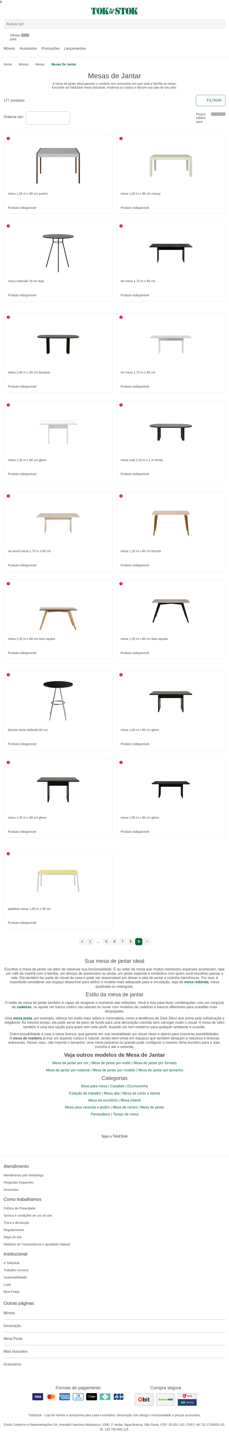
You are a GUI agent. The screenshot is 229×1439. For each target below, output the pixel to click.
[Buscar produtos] (114, 24)
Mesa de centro (125, 1107)
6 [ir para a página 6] (115, 941)
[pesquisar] (220, 24)
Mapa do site (13, 1237)
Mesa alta (111, 1093)
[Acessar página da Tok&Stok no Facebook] (95, 1145)
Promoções (51, 48)
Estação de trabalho (85, 1093)
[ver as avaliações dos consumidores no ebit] (144, 1399)
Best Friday (12, 1292)
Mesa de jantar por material (68, 1070)
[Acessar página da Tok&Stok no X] (133, 1145)
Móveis (9, 48)
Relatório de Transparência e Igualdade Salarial (37, 1244)
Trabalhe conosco (16, 1270)
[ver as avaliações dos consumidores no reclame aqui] (165, 1399)
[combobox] (48, 118)
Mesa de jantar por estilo (110, 1063)
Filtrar (211, 100)
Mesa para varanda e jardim (87, 1107)
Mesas (40, 64)
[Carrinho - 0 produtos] (222, 11)
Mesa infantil (131, 1100)
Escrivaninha (137, 1086)
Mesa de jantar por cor (70, 1063)
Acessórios (28, 48)
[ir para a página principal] (114, 11)
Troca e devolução (16, 1222)
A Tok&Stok (12, 1263)
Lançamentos (75, 48)
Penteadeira (100, 1114)
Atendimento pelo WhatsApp (23, 1175)
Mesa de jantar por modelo (113, 1070)
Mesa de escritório (103, 1100)
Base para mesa (94, 1086)
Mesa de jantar (152, 1107)
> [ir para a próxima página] (147, 941)
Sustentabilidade (15, 1277)
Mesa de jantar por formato (155, 1063)
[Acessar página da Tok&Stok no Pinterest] (120, 1145)
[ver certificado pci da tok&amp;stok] (187, 1399)
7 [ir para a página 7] (123, 941)
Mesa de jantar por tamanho (160, 1070)
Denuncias (11, 1189)
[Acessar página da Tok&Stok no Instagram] (108, 1145)
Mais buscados (114, 1351)
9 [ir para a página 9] (139, 941)
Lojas (7, 1284)
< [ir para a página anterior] (82, 941)
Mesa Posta (114, 1338)
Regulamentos (14, 1230)
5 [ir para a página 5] (107, 941)
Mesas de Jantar (63, 64)
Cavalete (117, 1086)
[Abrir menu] (38, 11)
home (8, 64)
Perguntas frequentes (19, 1182)
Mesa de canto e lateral (141, 1093)
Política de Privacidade (19, 1208)
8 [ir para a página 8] (131, 941)
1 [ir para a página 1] (90, 941)
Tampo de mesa (126, 1114)
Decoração (114, 1326)
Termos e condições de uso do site (28, 1215)
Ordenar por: (14, 117)
